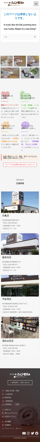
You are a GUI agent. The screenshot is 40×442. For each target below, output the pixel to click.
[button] (36, 4)
